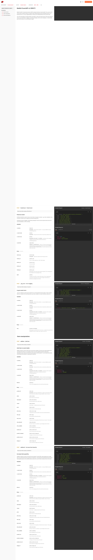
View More (74, 61)
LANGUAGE (31, 4)
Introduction (3, 10)
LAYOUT (17, 4)
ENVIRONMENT (3, 4)
